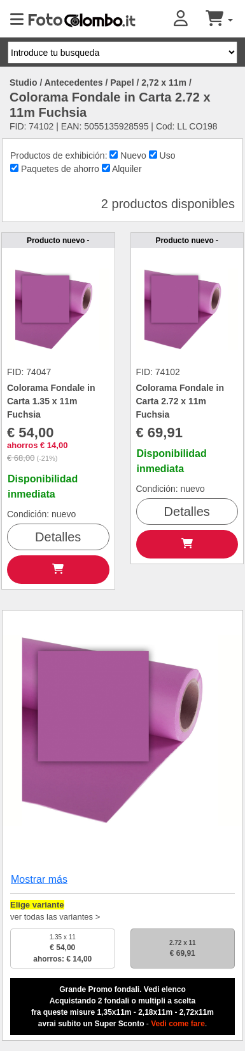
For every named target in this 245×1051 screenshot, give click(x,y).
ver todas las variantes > (55, 917)
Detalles (58, 537)
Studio (24, 82)
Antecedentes (74, 82)
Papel (122, 82)
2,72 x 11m (163, 82)
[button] (190, 19)
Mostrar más (39, 879)
